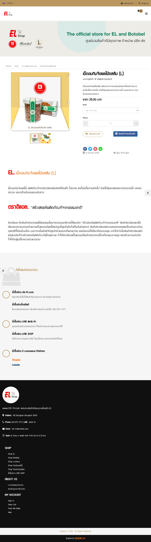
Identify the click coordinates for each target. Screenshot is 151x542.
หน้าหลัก (8, 66)
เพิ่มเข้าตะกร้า (93, 134)
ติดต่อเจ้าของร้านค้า (125, 134)
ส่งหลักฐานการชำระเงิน (16, 489)
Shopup (63, 531)
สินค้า (16, 66)
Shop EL (11, 454)
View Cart (12, 504)
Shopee (16, 360)
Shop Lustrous (14, 461)
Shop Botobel (13, 458)
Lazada (16, 365)
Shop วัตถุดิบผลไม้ (15, 465)
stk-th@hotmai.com (20, 429)
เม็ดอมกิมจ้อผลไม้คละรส (48, 66)
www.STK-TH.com (11, 408)
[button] (68, 75)
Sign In (11, 501)
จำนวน (85, 117)
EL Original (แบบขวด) (29, 66)
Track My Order (14, 508)
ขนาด (85, 104)
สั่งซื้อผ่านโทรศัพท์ (20, 305)
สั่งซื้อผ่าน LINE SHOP (22, 334)
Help (10, 512)
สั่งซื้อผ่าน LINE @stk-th (24, 322)
